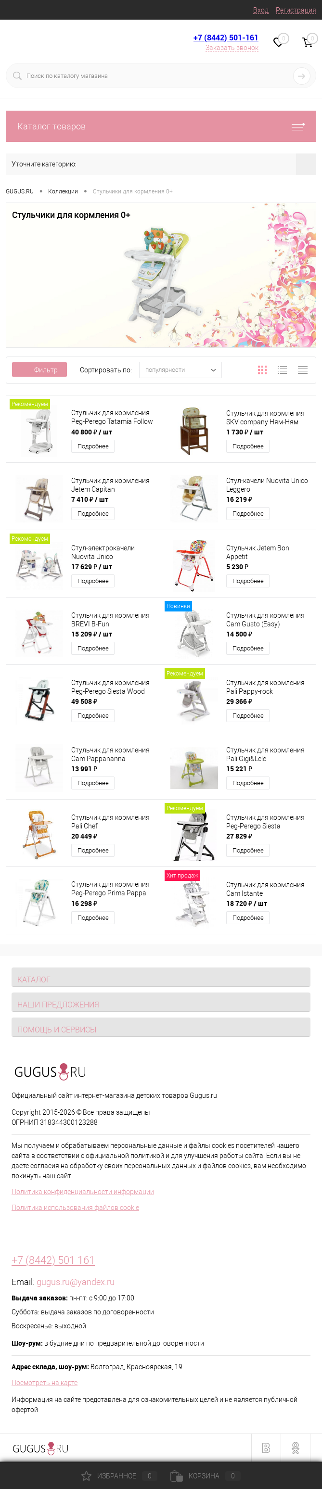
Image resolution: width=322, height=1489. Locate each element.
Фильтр (39, 370)
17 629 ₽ (91, 566)
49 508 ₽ (84, 701)
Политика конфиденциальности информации (83, 1192)
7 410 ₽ (89, 499)
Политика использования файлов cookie (75, 1207)
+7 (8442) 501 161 (53, 1260)
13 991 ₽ (84, 768)
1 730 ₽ (244, 431)
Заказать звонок (232, 47)
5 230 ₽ (237, 566)
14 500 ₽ (239, 633)
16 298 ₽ (84, 903)
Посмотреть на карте (44, 1383)
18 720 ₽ (246, 903)
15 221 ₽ (239, 768)
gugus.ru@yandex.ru (76, 1282)
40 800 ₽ (91, 431)
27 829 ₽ (239, 835)
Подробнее (93, 446)
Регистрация (296, 10)
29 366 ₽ (239, 701)
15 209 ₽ (91, 633)
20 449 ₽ (84, 835)
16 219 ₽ (239, 499)
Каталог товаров (161, 126)
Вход (261, 10)
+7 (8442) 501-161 (225, 37)
